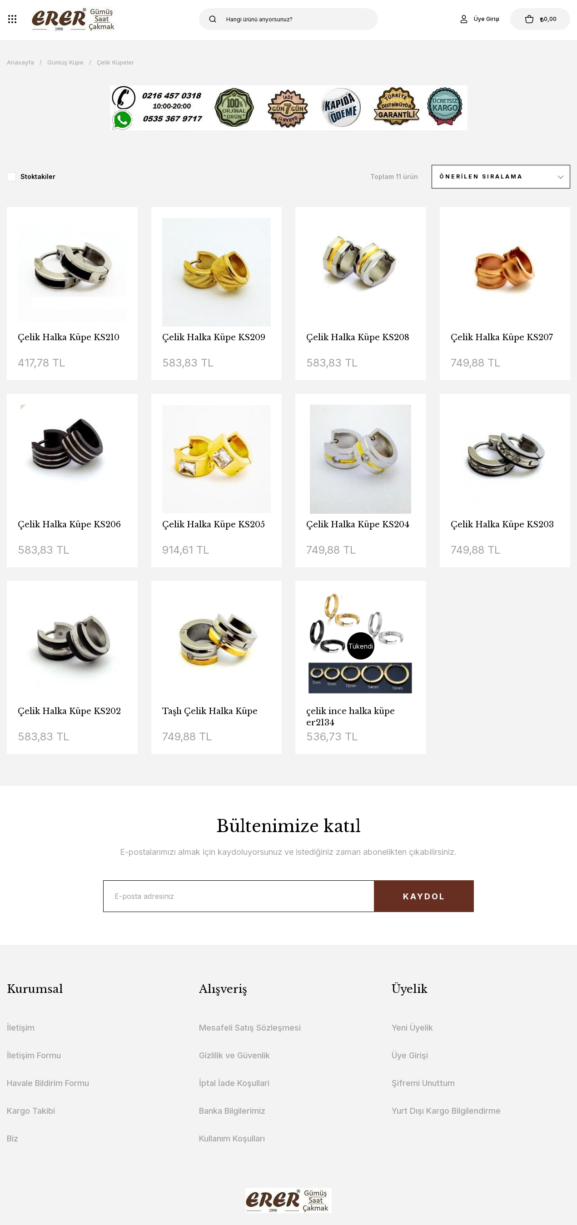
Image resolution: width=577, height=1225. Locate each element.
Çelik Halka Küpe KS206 (69, 525)
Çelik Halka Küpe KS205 (213, 525)
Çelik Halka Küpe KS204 (357, 525)
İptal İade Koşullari (234, 1083)
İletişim (21, 1027)
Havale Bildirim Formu (48, 1083)
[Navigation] (12, 19)
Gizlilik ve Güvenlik (234, 1055)
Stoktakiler (37, 176)
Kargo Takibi (31, 1111)
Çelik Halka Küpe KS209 (213, 337)
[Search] (288, 19)
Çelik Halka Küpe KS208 (357, 337)
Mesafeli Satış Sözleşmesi (250, 1027)
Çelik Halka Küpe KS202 (69, 711)
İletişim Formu (34, 1055)
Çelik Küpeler (115, 62)
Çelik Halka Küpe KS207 (502, 337)
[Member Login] (478, 19)
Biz (12, 1138)
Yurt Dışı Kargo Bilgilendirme (446, 1111)
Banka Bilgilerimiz (232, 1111)
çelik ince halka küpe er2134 (350, 717)
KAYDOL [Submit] (424, 896)
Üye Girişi (410, 1055)
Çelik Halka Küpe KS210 (68, 337)
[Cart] (540, 19)
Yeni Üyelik (412, 1027)
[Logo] (74, 19)
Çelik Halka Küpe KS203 (502, 525)
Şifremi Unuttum (423, 1083)
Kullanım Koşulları (232, 1138)
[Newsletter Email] (288, 896)
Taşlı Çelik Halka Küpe (210, 711)
